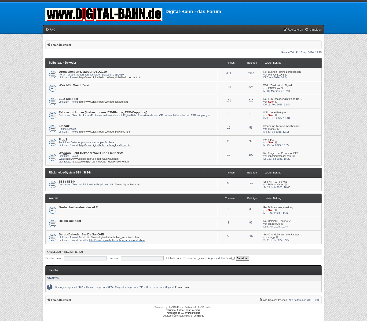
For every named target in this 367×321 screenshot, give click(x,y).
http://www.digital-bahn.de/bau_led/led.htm (103, 101)
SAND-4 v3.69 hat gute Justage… (282, 234)
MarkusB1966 (276, 74)
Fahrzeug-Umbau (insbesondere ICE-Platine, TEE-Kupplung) (103, 112)
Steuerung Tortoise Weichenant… (282, 126)
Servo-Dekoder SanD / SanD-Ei (81, 234)
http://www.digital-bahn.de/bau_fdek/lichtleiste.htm (100, 161)
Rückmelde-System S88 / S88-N (70, 172)
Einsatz (64, 126)
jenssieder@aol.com (280, 156)
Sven (271, 101)
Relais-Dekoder (70, 221)
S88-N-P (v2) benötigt (275, 181)
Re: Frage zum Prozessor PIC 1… (282, 153)
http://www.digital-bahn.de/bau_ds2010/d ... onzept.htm (110, 77)
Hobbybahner (276, 184)
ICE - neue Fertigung (275, 112)
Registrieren (73, 251)
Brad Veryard (193, 310)
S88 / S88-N (67, 181)
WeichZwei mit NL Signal (277, 85)
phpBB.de (199, 315)
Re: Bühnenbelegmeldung (278, 207)
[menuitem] (50, 30)
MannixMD (194, 313)
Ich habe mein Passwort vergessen (186, 258)
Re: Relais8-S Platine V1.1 (278, 221)
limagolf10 (274, 223)
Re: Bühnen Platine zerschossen (282, 71)
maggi (271, 237)
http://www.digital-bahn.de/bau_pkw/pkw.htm (104, 131)
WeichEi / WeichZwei (74, 85)
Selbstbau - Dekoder (62, 62)
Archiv (53, 198)
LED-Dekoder (68, 99)
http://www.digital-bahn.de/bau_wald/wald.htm (92, 158)
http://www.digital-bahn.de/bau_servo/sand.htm (112, 237)
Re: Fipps (268, 139)
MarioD (272, 128)
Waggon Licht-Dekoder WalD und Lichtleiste (91, 153)
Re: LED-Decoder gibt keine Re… (282, 98)
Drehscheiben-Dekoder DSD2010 (83, 71)
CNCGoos (274, 88)
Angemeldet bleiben (221, 258)
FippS (63, 139)
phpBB (171, 307)
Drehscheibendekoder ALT (78, 207)
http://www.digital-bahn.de (124, 184)
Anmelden (54, 251)
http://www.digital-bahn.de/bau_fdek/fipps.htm (105, 145)
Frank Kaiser (183, 287)
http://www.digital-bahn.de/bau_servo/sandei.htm (117, 240)
